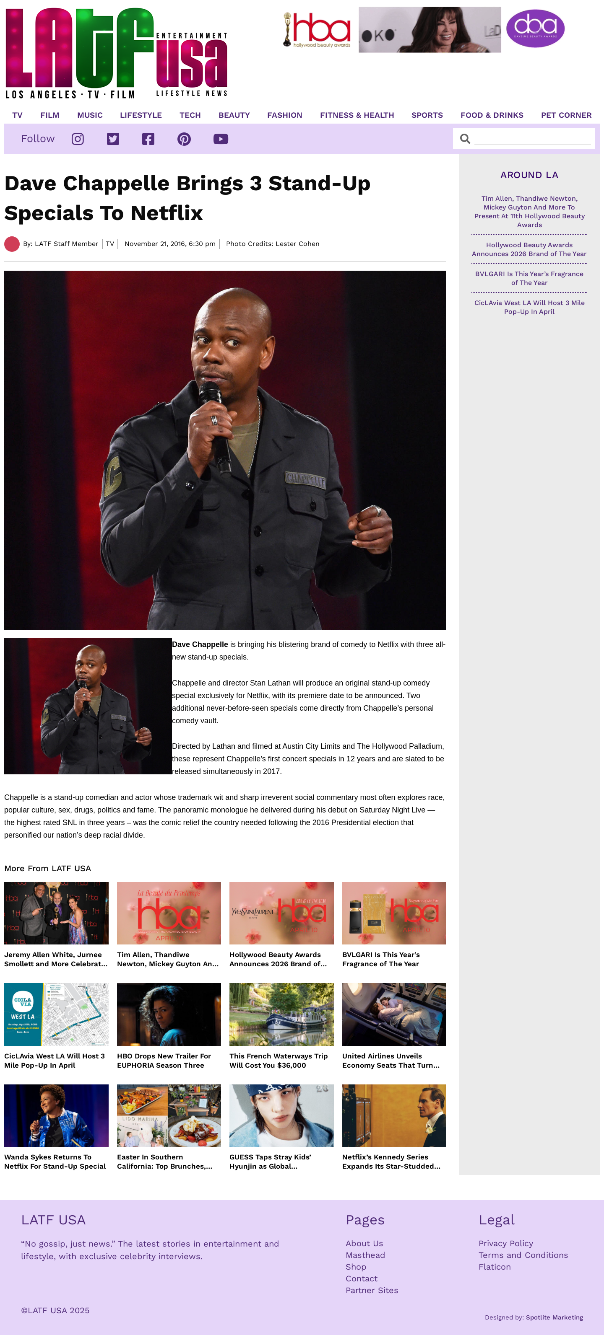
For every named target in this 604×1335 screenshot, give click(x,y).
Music (90, 115)
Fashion (284, 115)
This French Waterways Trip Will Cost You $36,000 (278, 1060)
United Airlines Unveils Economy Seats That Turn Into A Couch (387, 1061)
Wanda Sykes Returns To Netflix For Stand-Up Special (55, 1161)
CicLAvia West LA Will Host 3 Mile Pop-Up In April (54, 1060)
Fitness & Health (357, 115)
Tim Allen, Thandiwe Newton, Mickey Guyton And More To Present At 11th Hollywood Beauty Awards (167, 959)
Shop (356, 1267)
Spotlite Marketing (554, 1317)
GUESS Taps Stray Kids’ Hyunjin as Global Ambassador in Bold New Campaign (273, 1162)
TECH (190, 115)
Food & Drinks (492, 115)
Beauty (234, 115)
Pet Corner (566, 115)
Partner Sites (372, 1290)
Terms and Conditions (523, 1255)
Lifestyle (141, 115)
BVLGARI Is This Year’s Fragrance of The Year (381, 959)
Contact (362, 1278)
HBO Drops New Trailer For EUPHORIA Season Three (164, 1060)
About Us (364, 1243)
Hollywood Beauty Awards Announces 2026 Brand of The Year (275, 959)
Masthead (365, 1255)
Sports (427, 115)
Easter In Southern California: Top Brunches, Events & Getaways (161, 1162)
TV (17, 115)
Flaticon (495, 1267)
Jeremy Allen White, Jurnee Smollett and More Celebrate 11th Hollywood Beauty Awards (54, 959)
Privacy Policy (506, 1243)
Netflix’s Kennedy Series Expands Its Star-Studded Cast (388, 1162)
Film (50, 115)
